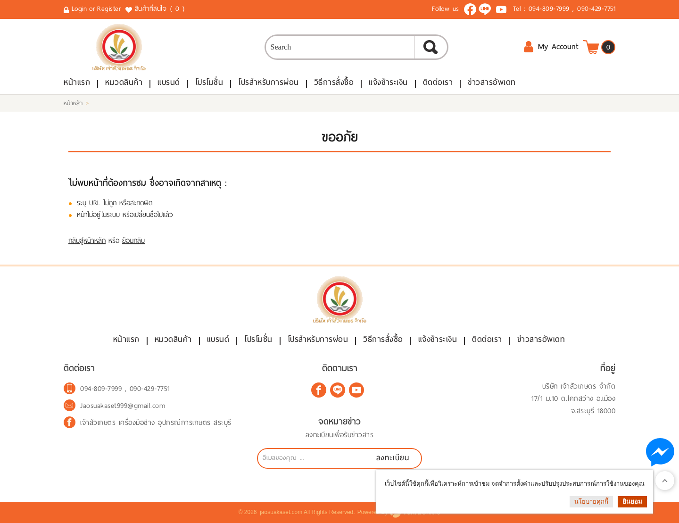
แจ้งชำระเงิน (388, 82)
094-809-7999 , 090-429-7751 (572, 9)
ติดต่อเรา (438, 82)
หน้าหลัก (73, 103)
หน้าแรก (77, 82)
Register (109, 9)
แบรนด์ (168, 82)
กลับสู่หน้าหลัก (87, 240)
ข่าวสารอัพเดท (492, 82)
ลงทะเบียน (392, 457)
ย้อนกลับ (133, 240)
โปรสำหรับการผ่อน (268, 82)
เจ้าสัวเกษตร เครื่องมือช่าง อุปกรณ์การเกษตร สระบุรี (156, 422)
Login (79, 9)
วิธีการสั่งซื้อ (334, 82)
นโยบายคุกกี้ (591, 501)
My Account (551, 46)
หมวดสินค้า (123, 82)
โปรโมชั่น (209, 82)
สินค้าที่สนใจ (160, 9)
